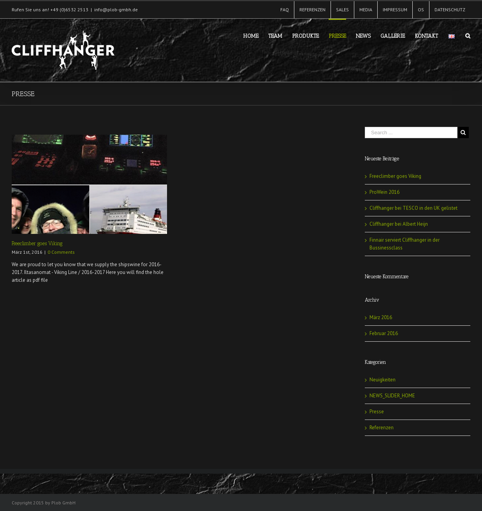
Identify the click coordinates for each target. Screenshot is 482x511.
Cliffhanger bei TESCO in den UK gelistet (413, 208)
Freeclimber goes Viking (37, 243)
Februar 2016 (383, 333)
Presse (376, 411)
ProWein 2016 (384, 192)
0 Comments (61, 252)
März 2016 (380, 317)
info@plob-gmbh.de (116, 9)
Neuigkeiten (382, 379)
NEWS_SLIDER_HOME (392, 395)
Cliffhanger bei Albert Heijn (398, 224)
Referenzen (381, 427)
